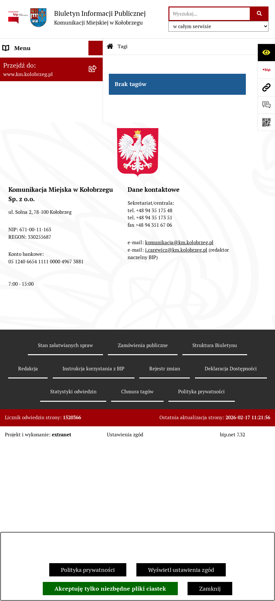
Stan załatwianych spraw (65, 509)
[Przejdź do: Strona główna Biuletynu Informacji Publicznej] (110, 46)
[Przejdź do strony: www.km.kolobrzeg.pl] (266, 87)
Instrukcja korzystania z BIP (39, 214)
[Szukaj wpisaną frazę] (260, 13)
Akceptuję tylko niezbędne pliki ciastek (110, 588)
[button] (97, 103)
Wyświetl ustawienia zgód (181, 570)
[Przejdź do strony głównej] (76, 17)
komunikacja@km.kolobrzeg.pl (179, 406)
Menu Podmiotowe (27, 103)
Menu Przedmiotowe (30, 176)
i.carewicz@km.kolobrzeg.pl (176, 413)
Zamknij (210, 588)
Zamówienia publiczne (143, 509)
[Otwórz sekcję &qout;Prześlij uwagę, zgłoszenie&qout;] (266, 105)
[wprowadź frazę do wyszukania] (209, 13)
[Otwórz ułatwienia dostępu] (266, 52)
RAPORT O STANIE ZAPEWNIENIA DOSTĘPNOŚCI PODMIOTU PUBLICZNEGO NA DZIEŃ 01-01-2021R (43, 76)
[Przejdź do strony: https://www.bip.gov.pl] (266, 70)
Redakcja (14, 229)
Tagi (123, 46)
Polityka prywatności (88, 570)
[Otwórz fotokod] (266, 122)
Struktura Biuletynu (214, 509)
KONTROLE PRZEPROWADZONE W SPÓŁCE (44, 248)
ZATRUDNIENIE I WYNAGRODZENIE (27, 196)
